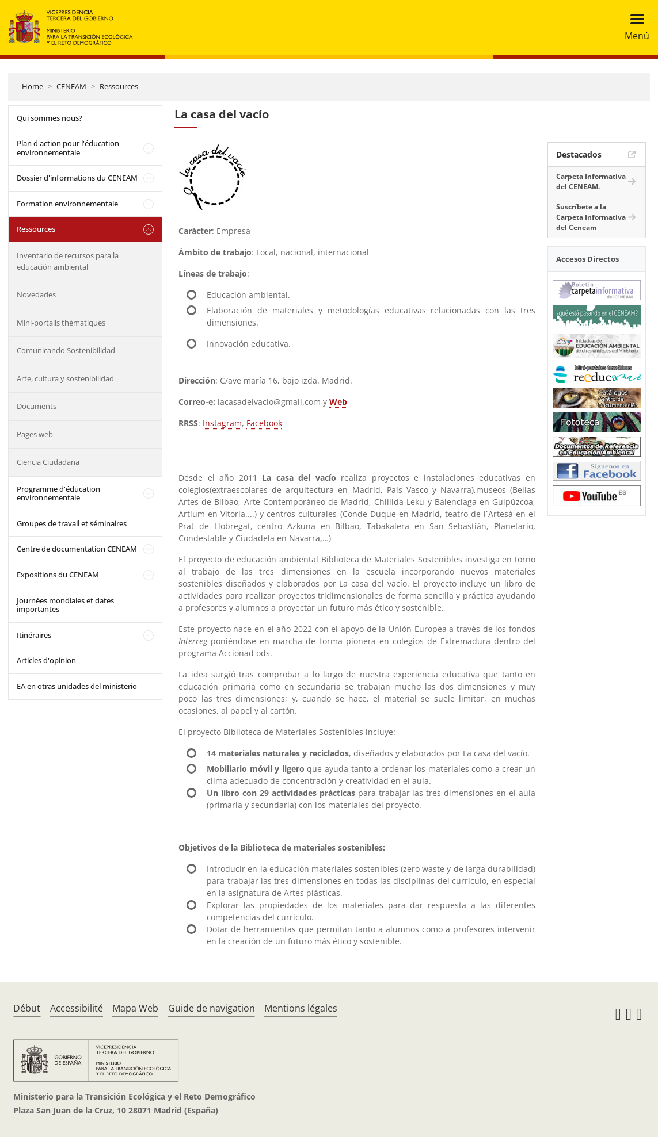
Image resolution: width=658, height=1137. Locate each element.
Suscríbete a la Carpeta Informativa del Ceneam (591, 217)
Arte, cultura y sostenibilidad (65, 378)
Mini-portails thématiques (61, 322)
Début (26, 1008)
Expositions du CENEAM (58, 574)
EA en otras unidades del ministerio (77, 686)
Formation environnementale (67, 203)
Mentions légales (300, 1008)
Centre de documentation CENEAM (77, 548)
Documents (36, 406)
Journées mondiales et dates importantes (65, 605)
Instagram (222, 423)
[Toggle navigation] (633, 27)
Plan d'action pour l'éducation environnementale (68, 148)
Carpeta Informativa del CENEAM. (591, 181)
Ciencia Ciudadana (48, 462)
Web (338, 401)
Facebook (264, 423)
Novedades (36, 294)
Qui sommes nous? (49, 118)
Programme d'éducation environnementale (58, 493)
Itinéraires (34, 635)
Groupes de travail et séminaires (72, 523)
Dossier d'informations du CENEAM (77, 178)
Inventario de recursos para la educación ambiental (68, 261)
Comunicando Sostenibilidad (66, 350)
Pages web (35, 434)
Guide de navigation (211, 1008)
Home (32, 86)
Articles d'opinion (46, 660)
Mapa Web (135, 1008)
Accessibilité (76, 1008)
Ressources (119, 86)
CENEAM (71, 86)
